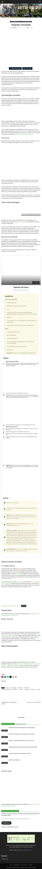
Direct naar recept (15, 68)
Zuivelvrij (38, 689)
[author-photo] (21, 715)
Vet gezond (33, 689)
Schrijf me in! (6, 823)
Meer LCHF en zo (24, 864)
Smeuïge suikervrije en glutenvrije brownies (20, 753)
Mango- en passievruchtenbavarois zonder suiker (21, 740)
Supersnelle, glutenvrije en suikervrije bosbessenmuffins (23, 747)
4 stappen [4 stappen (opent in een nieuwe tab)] (18, 573)
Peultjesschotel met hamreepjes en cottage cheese (22, 727)
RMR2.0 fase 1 (20, 687)
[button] (2, 2)
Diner (27, 21)
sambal (11, 320)
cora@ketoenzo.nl (27, 850)
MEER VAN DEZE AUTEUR (21, 724)
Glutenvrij (7, 687)
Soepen (30, 21)
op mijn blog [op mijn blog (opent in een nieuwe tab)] (20, 582)
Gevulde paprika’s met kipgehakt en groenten (9, 703)
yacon (25, 314)
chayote (29, 314)
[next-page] (4, 766)
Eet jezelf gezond (16, 864)
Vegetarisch (27, 689)
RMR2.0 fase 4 (15, 689)
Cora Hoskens (14, 27)
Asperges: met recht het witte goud (24, 134)
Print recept (27, 68)
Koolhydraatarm (14, 687)
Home (2, 19)
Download (24, 605)
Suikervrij (21, 689)
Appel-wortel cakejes (14, 760)
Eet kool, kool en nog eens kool (34, 702)
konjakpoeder (16, 353)
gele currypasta (21, 221)
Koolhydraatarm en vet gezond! (17, 19)
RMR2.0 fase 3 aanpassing (7, 689)
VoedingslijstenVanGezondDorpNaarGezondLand (10, 605)
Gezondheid (7, 19)
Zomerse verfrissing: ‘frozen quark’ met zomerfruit (22, 734)
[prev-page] (2, 766)
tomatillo (34, 314)
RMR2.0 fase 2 (27, 687)
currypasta (14, 325)
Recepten (30, 864)
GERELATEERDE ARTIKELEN (8, 724)
